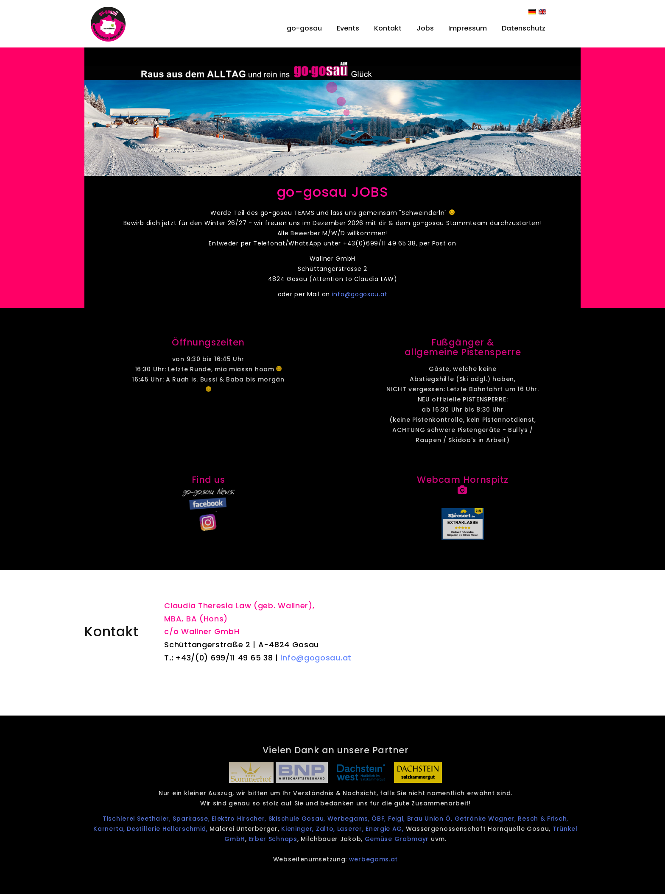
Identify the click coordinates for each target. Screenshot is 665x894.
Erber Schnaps (284, 839)
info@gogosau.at (360, 294)
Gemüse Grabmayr (408, 839)
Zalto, (337, 828)
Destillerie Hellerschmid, (177, 828)
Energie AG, (396, 828)
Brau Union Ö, (442, 818)
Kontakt (388, 28)
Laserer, (362, 828)
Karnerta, (120, 828)
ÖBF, (391, 818)
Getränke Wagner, (497, 818)
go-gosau (304, 28)
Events (348, 28)
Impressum (467, 28)
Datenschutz (523, 28)
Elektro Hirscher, (250, 818)
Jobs (425, 28)
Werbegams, (359, 818)
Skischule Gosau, (307, 818)
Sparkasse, (202, 818)
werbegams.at (384, 859)
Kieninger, (308, 828)
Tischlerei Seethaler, (148, 818)
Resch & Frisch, (554, 818)
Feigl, (408, 818)
